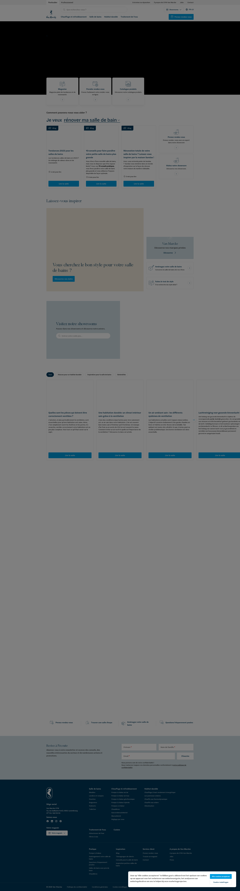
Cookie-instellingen (220, 882)
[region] (182, 879)
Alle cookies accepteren (221, 876)
